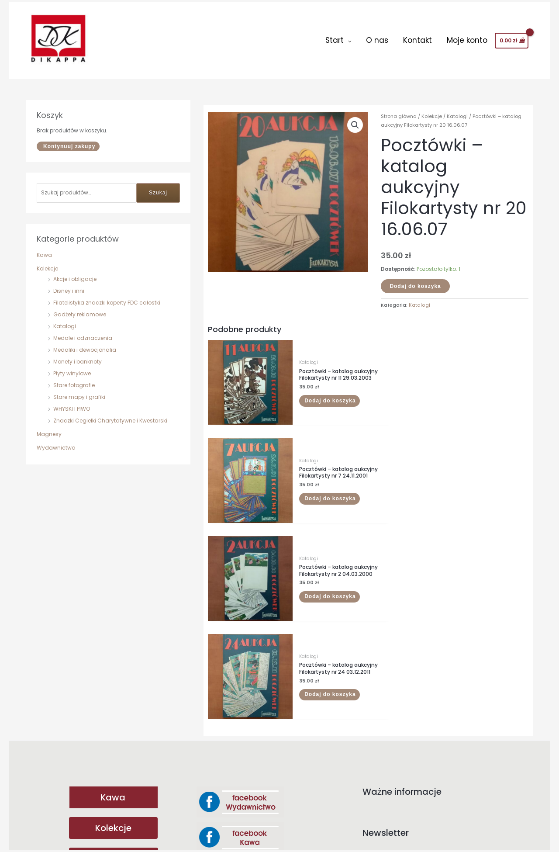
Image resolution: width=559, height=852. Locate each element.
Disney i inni (68, 286)
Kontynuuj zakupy (69, 142)
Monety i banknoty (77, 356)
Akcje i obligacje (75, 274)
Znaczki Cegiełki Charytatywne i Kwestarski (110, 415)
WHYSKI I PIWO (71, 404)
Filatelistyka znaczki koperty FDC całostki (106, 297)
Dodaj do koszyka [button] (318, 392)
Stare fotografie (74, 380)
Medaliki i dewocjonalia (84, 345)
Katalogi (64, 321)
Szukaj (158, 188)
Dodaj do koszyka (415, 281)
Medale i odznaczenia (82, 333)
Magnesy (49, 429)
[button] (355, 120)
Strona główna (399, 111)
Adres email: (445, 636)
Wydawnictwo (56, 443)
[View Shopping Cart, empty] (511, 38)
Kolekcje (47, 263)
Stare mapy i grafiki (79, 392)
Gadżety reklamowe (79, 309)
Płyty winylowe (72, 368)
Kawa (44, 250)
